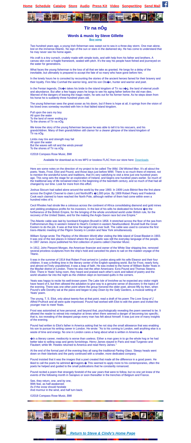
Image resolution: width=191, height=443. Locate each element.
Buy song (95, 39)
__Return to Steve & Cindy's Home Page (100, 433)
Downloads (142, 159)
